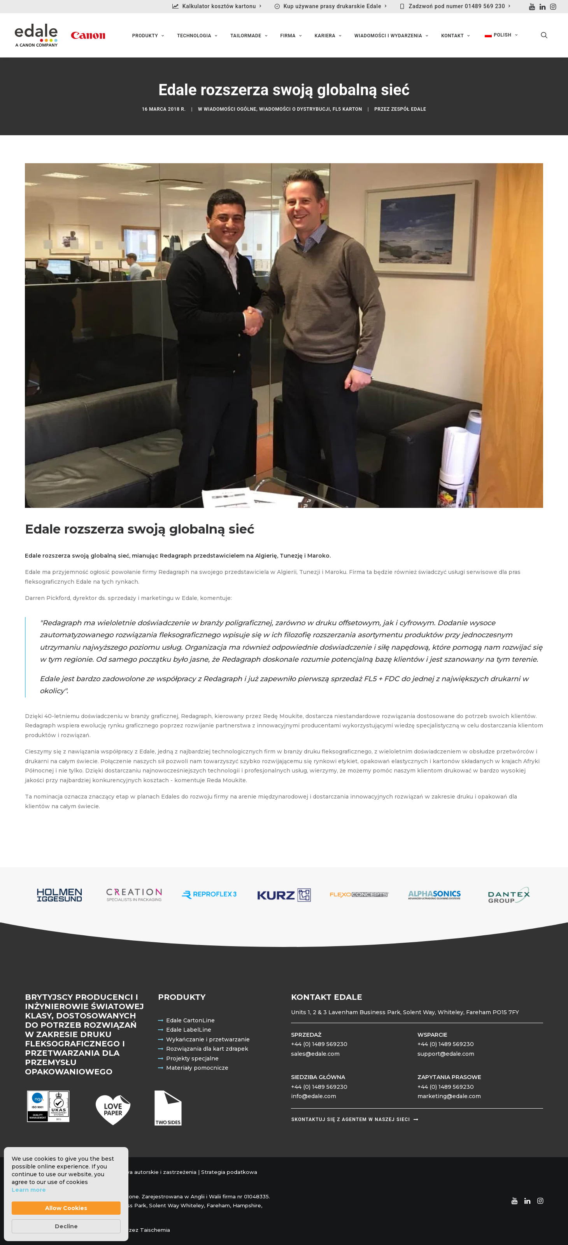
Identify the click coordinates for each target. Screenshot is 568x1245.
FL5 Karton (347, 109)
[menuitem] (220, 6)
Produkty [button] (148, 36)
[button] (532, 6)
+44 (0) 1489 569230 (319, 1044)
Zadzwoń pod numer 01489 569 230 (459, 6)
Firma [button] (291, 36)
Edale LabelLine (188, 1030)
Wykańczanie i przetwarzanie (208, 1039)
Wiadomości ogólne (230, 109)
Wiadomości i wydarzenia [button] (391, 36)
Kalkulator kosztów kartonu (221, 6)
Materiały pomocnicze (197, 1068)
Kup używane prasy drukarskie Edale (335, 6)
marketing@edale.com (449, 1096)
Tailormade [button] (248, 36)
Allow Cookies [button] (66, 1208)
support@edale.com (445, 1053)
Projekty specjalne (192, 1058)
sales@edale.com (315, 1053)
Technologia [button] (197, 36)
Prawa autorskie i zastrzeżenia (156, 1172)
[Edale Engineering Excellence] (59, 35)
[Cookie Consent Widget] (66, 1194)
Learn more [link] (29, 1189)
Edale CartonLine (190, 1020)
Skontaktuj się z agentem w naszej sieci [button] (355, 1120)
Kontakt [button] (455, 36)
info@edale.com (313, 1096)
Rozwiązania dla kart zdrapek (207, 1049)
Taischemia (155, 1230)
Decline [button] (66, 1226)
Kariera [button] (328, 36)
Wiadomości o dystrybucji (294, 109)
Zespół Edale (408, 109)
